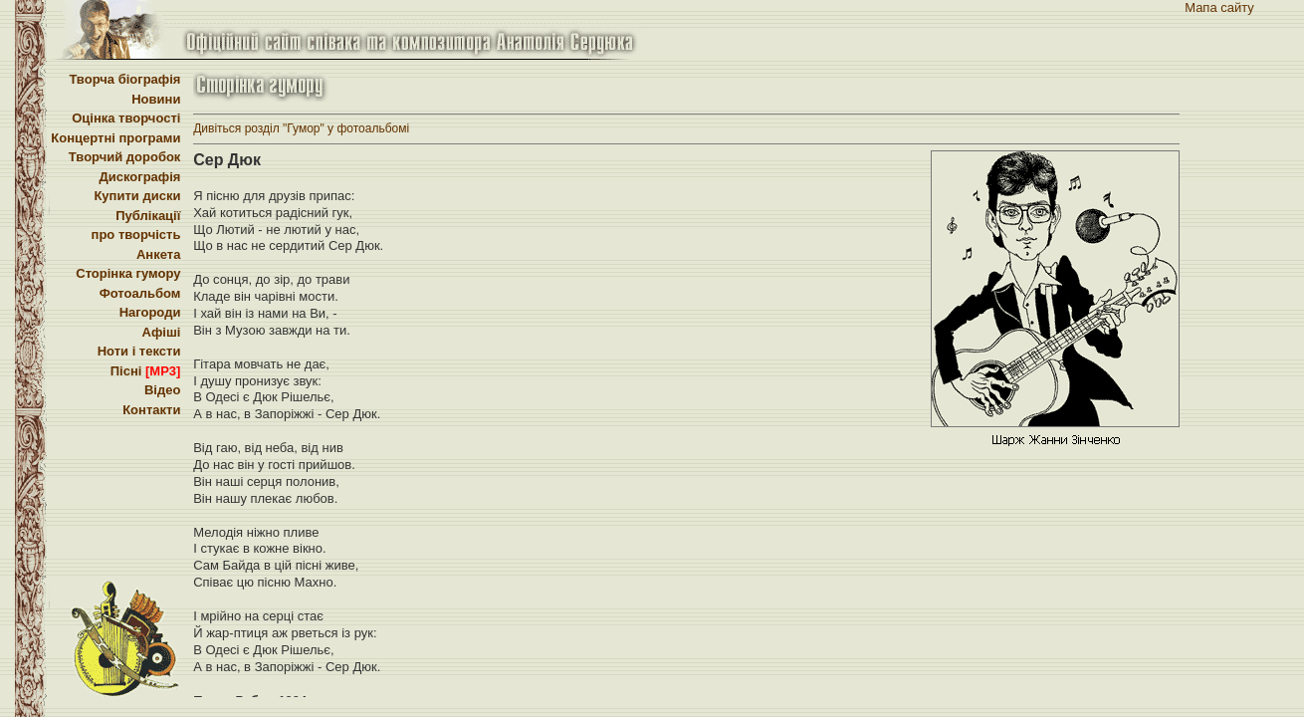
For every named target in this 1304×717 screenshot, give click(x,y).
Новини (155, 99)
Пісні (145, 370)
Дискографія (139, 176)
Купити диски (137, 195)
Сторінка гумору (128, 273)
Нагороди (150, 312)
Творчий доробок (125, 156)
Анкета (158, 254)
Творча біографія (124, 79)
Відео (162, 389)
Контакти (151, 409)
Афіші (161, 332)
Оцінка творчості (126, 118)
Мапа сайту (1219, 7)
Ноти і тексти (139, 351)
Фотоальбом (140, 293)
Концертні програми (115, 137)
